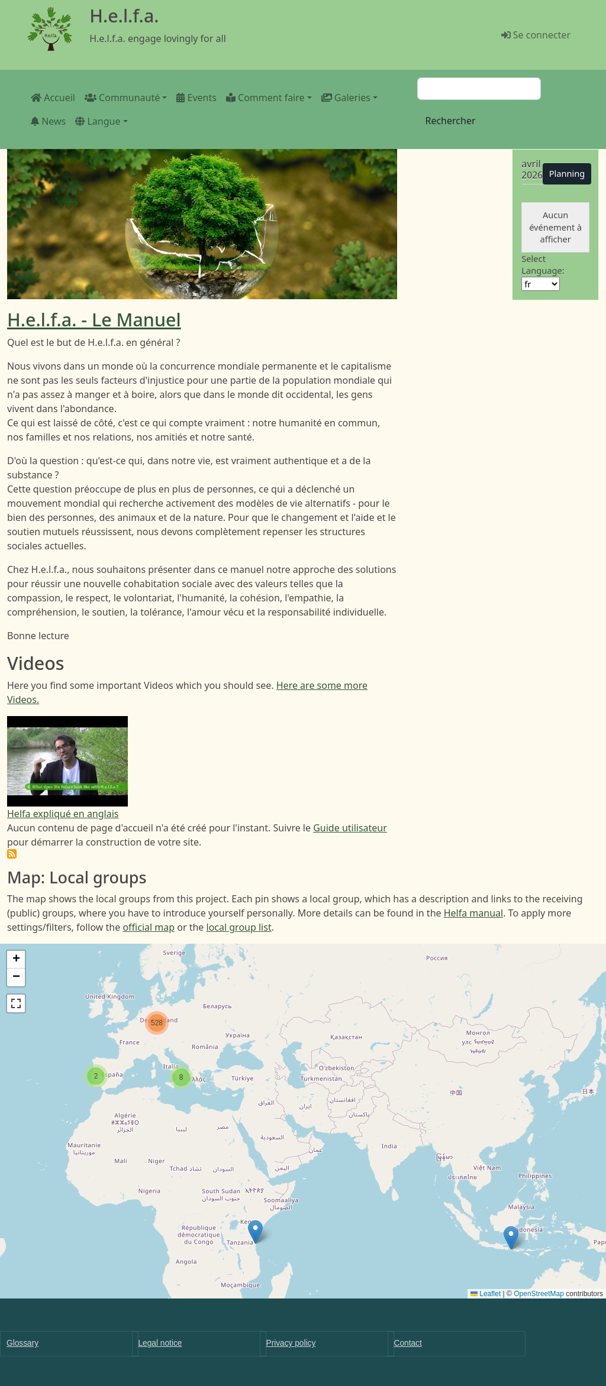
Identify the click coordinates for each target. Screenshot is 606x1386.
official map (149, 927)
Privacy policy (291, 1343)
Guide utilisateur (350, 827)
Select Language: (542, 264)
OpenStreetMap (539, 1294)
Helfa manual (473, 912)
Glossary (22, 1343)
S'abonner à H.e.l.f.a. (12, 854)
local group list (239, 927)
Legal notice (160, 1343)
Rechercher (450, 120)
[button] (511, 1238)
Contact (408, 1343)
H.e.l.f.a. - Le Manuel (94, 319)
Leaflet (485, 1294)
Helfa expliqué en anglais (63, 813)
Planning (567, 173)
